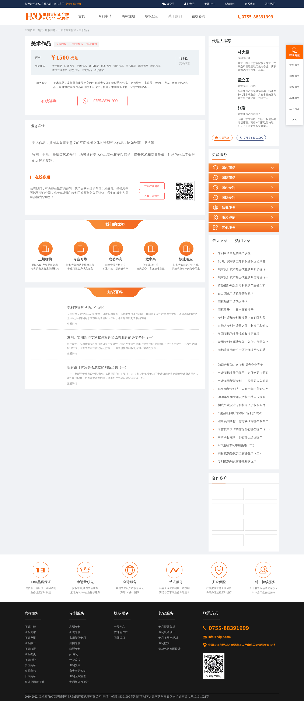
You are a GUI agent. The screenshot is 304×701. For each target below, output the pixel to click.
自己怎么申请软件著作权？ (236, 293)
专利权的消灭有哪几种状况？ (237, 461)
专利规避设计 (166, 632)
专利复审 (74, 665)
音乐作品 (94, 65)
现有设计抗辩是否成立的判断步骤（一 (243, 269)
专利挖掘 (164, 643)
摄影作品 (118, 65)
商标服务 (294, 75)
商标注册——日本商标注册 (236, 309)
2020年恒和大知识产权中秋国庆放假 (241, 397)
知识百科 (230, 3)
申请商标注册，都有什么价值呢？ (240, 437)
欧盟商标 (30, 670)
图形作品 (99, 70)
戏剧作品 (143, 65)
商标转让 (30, 659)
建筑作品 (87, 70)
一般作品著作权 (67, 30)
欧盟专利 (74, 648)
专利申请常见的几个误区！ (87, 307)
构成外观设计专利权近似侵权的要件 (241, 405)
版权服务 (50, 30)
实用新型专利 (77, 637)
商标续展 (30, 648)
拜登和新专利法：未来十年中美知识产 (243, 389)
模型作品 (74, 70)
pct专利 (73, 654)
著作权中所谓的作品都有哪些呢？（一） (244, 429)
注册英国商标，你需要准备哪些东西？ (243, 421)
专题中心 (210, 3)
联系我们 (250, 3)
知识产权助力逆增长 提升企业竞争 (240, 364)
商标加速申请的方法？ (233, 301)
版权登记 (151, 16)
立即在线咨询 (152, 186)
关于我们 (175, 16)
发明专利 (74, 626)
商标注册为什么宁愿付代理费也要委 (241, 350)
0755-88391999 (106, 101)
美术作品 (82, 65)
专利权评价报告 (79, 681)
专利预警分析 (166, 626)
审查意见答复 (77, 670)
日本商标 (30, 676)
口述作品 (69, 65)
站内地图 (270, 3)
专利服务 (294, 64)
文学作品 (57, 65)
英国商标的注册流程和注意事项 (238, 333)
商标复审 (30, 632)
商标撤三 (30, 643)
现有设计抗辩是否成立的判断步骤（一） (98, 367)
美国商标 (30, 665)
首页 (81, 16)
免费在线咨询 (73, 3)
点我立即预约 (152, 195)
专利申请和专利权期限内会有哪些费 (241, 317)
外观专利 (74, 632)
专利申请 (105, 16)
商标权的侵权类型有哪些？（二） (241, 453)
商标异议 (30, 637)
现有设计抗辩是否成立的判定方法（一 (243, 277)
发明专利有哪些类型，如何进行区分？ (243, 342)
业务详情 (38, 126)
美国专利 (74, 643)
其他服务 (294, 97)
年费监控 (74, 659)
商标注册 (128, 16)
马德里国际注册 (34, 681)
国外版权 (119, 637)
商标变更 (30, 654)
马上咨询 (294, 109)
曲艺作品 (131, 65)
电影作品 (106, 65)
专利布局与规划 (168, 637)
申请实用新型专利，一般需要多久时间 (243, 381)
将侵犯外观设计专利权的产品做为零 (241, 285)
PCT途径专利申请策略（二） (238, 445)
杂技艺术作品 (59, 70)
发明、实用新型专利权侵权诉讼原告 (241, 261)
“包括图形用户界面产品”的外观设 (240, 413)
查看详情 (72, 323)
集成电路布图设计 (169, 648)
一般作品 (119, 626)
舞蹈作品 (155, 65)
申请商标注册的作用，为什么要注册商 (243, 372)
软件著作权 (121, 632)
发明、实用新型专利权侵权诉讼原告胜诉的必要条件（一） (112, 337)
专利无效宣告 (77, 676)
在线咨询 (198, 16)
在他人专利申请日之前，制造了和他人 (243, 325)
